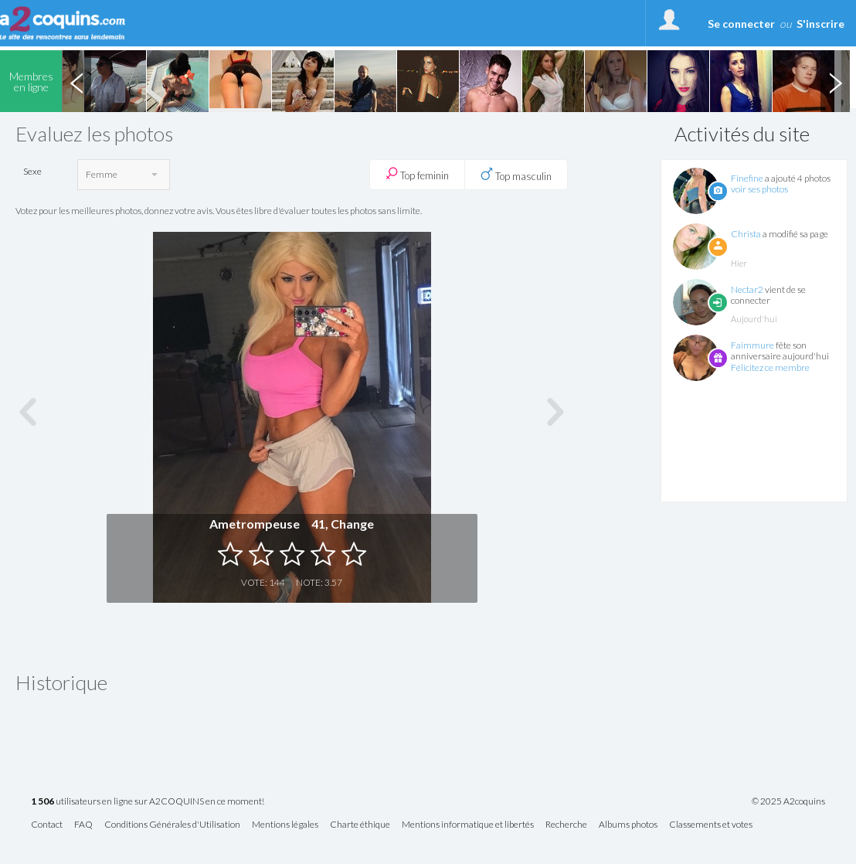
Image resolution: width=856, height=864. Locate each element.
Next (835, 81)
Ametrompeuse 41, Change (291, 523)
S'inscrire (820, 23)
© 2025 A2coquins (788, 801)
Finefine (747, 178)
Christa (746, 234)
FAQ (83, 825)
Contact (47, 825)
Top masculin (516, 174)
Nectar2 (747, 289)
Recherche (566, 825)
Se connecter (741, 23)
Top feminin (417, 174)
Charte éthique (360, 825)
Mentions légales (285, 825)
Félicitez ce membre (770, 367)
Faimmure (752, 345)
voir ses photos (759, 189)
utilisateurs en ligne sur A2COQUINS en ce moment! (147, 802)
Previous (76, 81)
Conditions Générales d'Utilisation (172, 825)
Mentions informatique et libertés (468, 825)
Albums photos (628, 825)
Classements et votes (710, 825)
